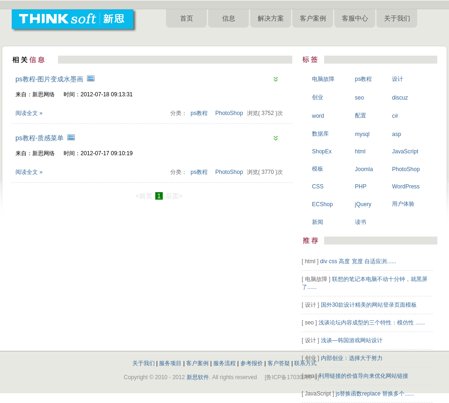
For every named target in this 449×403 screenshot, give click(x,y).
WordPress (406, 186)
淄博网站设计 (319, 37)
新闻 (317, 222)
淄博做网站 (216, 37)
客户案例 (313, 18)
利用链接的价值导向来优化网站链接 (363, 376)
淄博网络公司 (248, 37)
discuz (400, 97)
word (318, 116)
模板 (317, 169)
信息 (228, 18)
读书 (360, 222)
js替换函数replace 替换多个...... (375, 393)
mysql (362, 134)
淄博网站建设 (183, 37)
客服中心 (355, 18)
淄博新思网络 (354, 37)
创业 (317, 97)
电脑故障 (323, 79)
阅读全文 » (29, 113)
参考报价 (251, 363)
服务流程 (224, 363)
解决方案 (271, 18)
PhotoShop (229, 113)
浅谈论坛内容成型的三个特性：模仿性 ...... (372, 322)
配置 (360, 115)
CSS (318, 186)
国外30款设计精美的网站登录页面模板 (369, 305)
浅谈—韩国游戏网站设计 (352, 340)
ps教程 (199, 113)
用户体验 (403, 204)
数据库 (320, 133)
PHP (361, 186)
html (360, 151)
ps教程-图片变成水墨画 (49, 79)
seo (359, 97)
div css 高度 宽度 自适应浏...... (358, 261)
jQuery (363, 204)
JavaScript (405, 151)
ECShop (322, 204)
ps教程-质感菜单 (39, 138)
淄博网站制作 (284, 37)
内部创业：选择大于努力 (352, 358)
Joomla (364, 169)
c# (395, 116)
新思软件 (198, 377)
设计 (397, 79)
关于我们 (397, 18)
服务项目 (170, 363)
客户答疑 (279, 363)
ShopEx (322, 151)
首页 (186, 18)
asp (396, 134)
